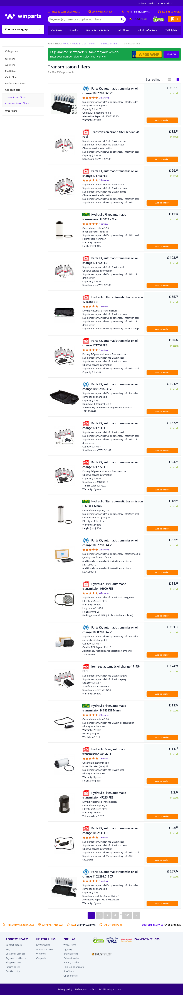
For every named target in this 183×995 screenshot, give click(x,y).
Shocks (73, 30)
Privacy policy (65, 989)
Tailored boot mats (73, 966)
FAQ (8, 949)
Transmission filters (15, 97)
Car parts (41, 958)
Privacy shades (71, 962)
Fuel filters (10, 71)
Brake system (70, 953)
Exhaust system (71, 958)
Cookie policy (13, 971)
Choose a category (16, 29)
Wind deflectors (147, 30)
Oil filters (10, 58)
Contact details (14, 944)
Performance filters (15, 83)
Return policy (13, 966)
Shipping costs (13, 962)
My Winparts (163, 2)
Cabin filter (11, 77)
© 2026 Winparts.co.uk (111, 989)
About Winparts (44, 949)
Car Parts (57, 30)
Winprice (41, 953)
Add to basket (162, 120)
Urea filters (11, 110)
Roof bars (68, 971)
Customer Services (15, 953)
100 (127, 915)
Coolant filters (12, 89)
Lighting (67, 949)
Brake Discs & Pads (97, 30)
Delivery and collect (85, 989)
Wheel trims (69, 944)
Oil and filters (70, 975)
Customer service (146, 2)
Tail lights (171, 30)
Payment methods (16, 958)
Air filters (124, 30)
